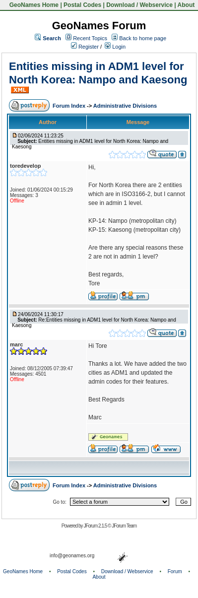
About (186, 4)
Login (115, 47)
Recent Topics (90, 38)
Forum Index (70, 106)
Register (85, 47)
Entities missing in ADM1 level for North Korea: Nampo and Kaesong (98, 72)
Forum (175, 571)
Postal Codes (82, 4)
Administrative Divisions (125, 106)
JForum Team (124, 526)
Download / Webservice (139, 4)
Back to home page (142, 38)
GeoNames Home (33, 4)
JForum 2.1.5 (95, 526)
